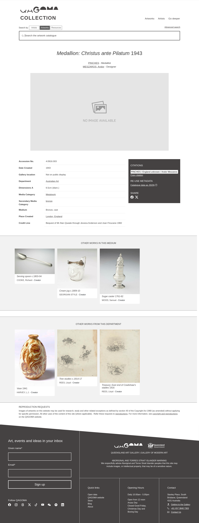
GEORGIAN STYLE (68, 295)
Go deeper (174, 18)
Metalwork (51, 194)
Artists (161, 18)
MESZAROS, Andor (93, 66)
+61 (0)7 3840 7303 (180, 508)
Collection (38, 18)
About (90, 507)
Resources (56, 28)
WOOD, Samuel (109, 300)
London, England (54, 216)
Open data (92, 494)
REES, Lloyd (65, 383)
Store (90, 501)
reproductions (121, 414)
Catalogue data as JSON (142, 185)
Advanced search (172, 27)
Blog (90, 504)
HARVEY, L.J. (23, 392)
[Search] (99, 36)
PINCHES (93, 63)
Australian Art (52, 181)
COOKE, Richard (24, 280)
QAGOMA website (96, 498)
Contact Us (176, 512)
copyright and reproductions (165, 414)
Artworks (149, 18)
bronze (49, 201)
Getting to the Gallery (180, 504)
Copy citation (136, 175)
